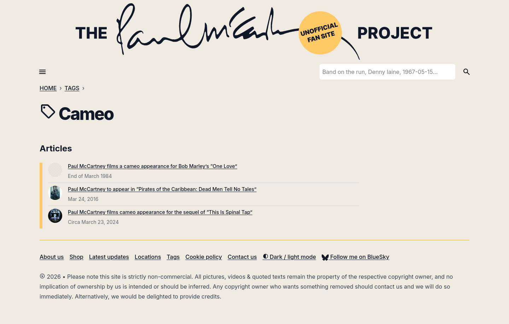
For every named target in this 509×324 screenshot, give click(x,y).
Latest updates (109, 256)
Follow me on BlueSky (355, 256)
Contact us (242, 256)
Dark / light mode (289, 256)
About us (52, 256)
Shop (76, 256)
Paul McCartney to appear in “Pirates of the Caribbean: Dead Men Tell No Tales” (162, 189)
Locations (148, 256)
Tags (173, 256)
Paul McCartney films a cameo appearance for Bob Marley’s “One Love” (152, 166)
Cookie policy (203, 256)
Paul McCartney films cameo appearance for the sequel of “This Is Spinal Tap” (160, 212)
